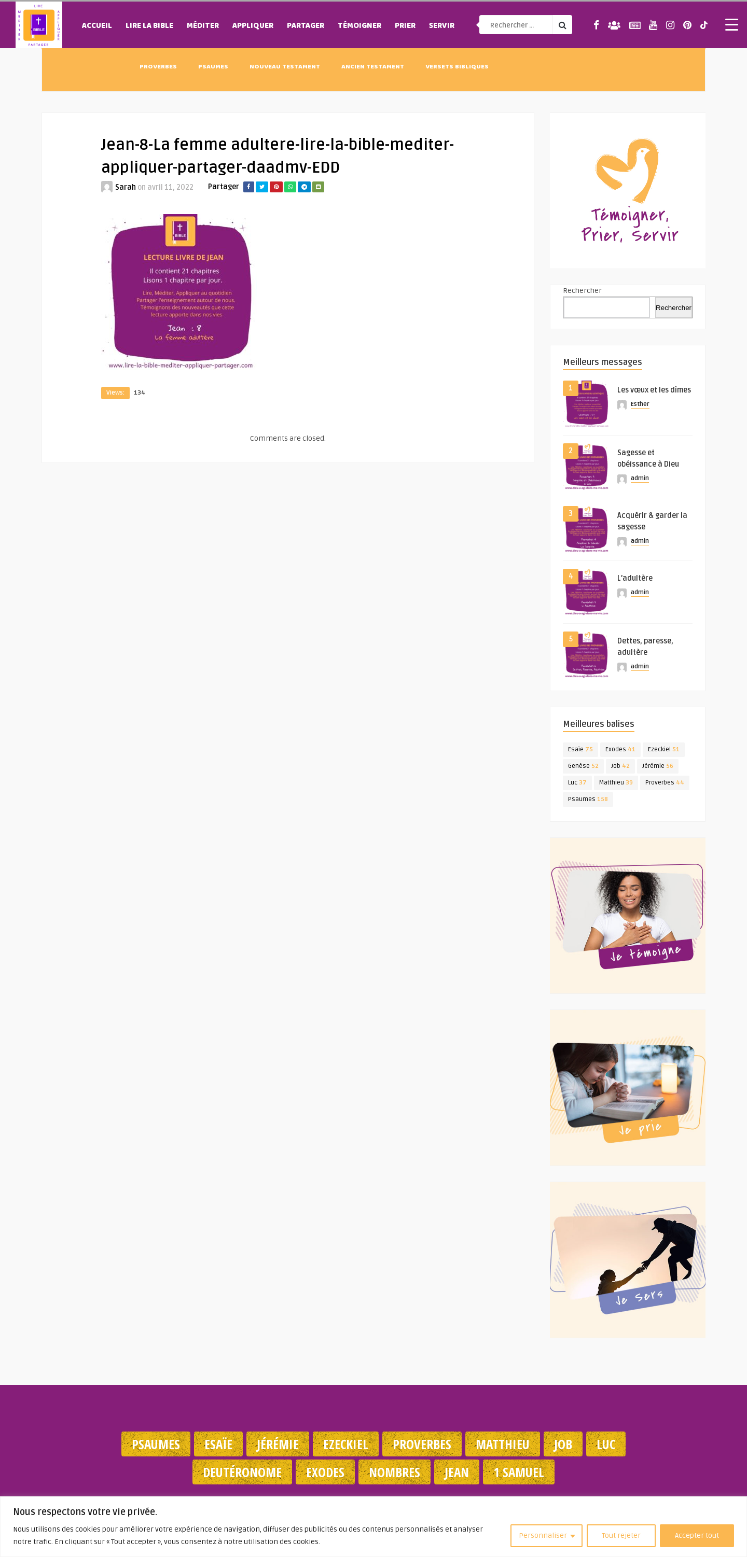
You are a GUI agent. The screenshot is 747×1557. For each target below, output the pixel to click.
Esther (640, 404)
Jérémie (278, 1444)
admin (640, 478)
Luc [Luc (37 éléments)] (577, 783)
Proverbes (158, 67)
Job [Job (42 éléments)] (620, 766)
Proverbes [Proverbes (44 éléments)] (664, 783)
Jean (457, 1472)
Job (563, 1444)
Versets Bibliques (457, 67)
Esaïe (218, 1444)
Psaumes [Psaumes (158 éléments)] (588, 799)
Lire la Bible (149, 26)
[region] (373, 1526)
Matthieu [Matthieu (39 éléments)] (616, 783)
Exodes (325, 1472)
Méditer (203, 26)
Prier (405, 26)
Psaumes (213, 67)
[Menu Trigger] (732, 24)
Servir (441, 26)
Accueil (97, 26)
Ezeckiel (345, 1444)
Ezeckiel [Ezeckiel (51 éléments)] (664, 749)
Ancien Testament (372, 67)
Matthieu (503, 1444)
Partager (305, 26)
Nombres (394, 1472)
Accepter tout (697, 1535)
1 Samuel (518, 1472)
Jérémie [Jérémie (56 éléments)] (657, 766)
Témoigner (359, 26)
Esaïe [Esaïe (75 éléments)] (580, 749)
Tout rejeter (621, 1535)
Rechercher (582, 290)
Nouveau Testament (285, 67)
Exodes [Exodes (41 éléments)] (620, 749)
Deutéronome (242, 1472)
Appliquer (252, 26)
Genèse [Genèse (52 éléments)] (583, 766)
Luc (606, 1444)
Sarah (125, 187)
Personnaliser (543, 1535)
